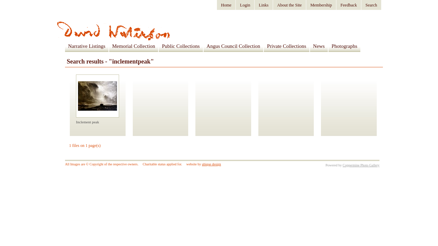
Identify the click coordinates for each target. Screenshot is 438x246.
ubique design (211, 164)
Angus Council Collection (233, 46)
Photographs (344, 46)
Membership (321, 5)
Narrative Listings (86, 46)
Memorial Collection (133, 46)
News (319, 46)
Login (245, 5)
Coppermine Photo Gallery (361, 165)
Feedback (348, 5)
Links (263, 5)
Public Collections (180, 46)
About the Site (289, 5)
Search (371, 5)
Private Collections (286, 46)
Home (226, 5)
